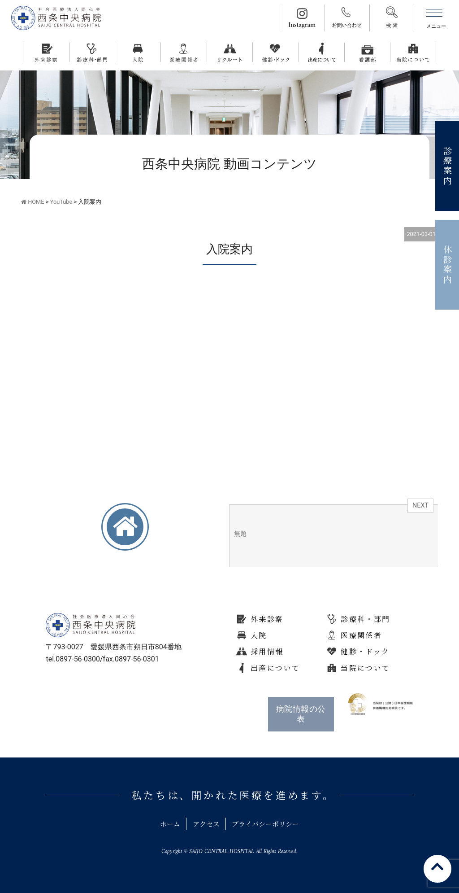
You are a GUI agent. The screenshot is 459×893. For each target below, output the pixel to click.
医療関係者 (361, 635)
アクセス (204, 824)
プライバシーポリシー (269, 824)
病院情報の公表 (301, 714)
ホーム (164, 824)
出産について (275, 668)
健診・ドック (365, 651)
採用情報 (267, 651)
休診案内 (448, 265)
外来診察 (267, 619)
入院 (259, 635)
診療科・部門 (365, 619)
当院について (365, 668)
